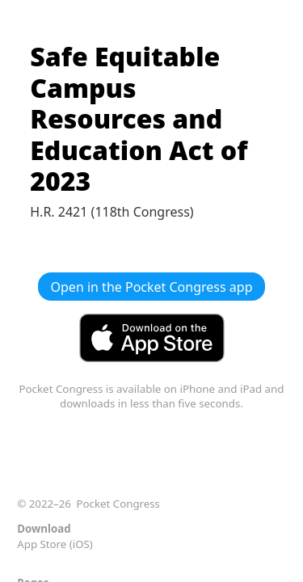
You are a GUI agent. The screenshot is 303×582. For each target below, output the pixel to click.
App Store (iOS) (55, 544)
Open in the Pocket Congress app (152, 287)
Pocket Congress (118, 503)
